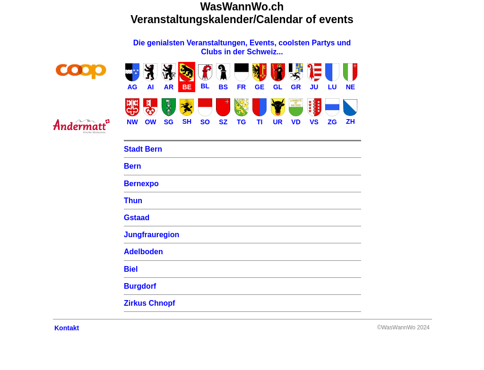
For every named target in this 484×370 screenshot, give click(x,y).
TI (259, 122)
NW (132, 122)
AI (150, 87)
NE (350, 87)
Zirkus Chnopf (149, 303)
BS (223, 87)
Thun (133, 201)
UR (278, 122)
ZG (332, 122)
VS (314, 122)
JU (314, 87)
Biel (131, 269)
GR (296, 87)
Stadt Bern (143, 149)
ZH (350, 121)
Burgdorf (140, 286)
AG (133, 87)
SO (205, 122)
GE (259, 87)
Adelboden (143, 252)
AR (168, 87)
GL (277, 87)
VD (295, 122)
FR (241, 87)
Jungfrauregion (151, 235)
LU (332, 87)
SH (186, 121)
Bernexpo (141, 184)
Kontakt (66, 328)
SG (168, 122)
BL (204, 86)
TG (241, 122)
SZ (223, 122)
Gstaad (136, 218)
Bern (132, 166)
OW (150, 122)
